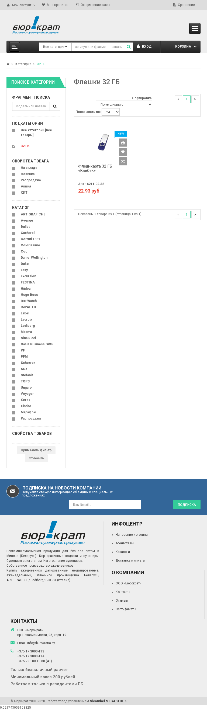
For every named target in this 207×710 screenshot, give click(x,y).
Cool (24, 251)
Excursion (28, 276)
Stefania (27, 375)
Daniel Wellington (34, 258)
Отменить (36, 458)
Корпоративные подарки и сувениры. (69, 556)
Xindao (26, 406)
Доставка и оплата (130, 560)
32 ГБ (41, 64)
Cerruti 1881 (30, 239)
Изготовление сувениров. (63, 561)
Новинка (27, 174)
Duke (25, 264)
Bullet (25, 227)
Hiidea (25, 288)
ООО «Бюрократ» (128, 583)
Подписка (187, 505)
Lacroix (26, 319)
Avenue (27, 220)
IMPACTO (28, 307)
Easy (24, 270)
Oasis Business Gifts (37, 344)
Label (25, 313)
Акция (26, 186)
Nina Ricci (28, 338)
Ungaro (26, 387)
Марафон (28, 412)
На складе (29, 168)
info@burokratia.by (41, 643)
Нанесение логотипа (132, 535)
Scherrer (28, 363)
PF (23, 350)
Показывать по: (88, 112)
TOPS (25, 381)
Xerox (25, 400)
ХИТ (24, 192)
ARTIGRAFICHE (33, 214)
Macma (26, 332)
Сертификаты (126, 609)
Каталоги (123, 552)
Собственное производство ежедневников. (40, 565)
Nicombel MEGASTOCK (108, 701)
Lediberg (28, 326)
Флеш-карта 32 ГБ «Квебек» (95, 168)
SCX (24, 369)
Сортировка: (142, 98)
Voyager (27, 394)
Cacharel (27, 233)
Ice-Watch (29, 301)
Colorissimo (30, 245)
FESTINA (28, 282)
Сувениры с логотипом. (24, 561)
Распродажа (31, 180)
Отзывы (122, 600)
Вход (144, 46)
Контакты (123, 592)
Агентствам (125, 543)
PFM (24, 356)
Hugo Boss (29, 295)
